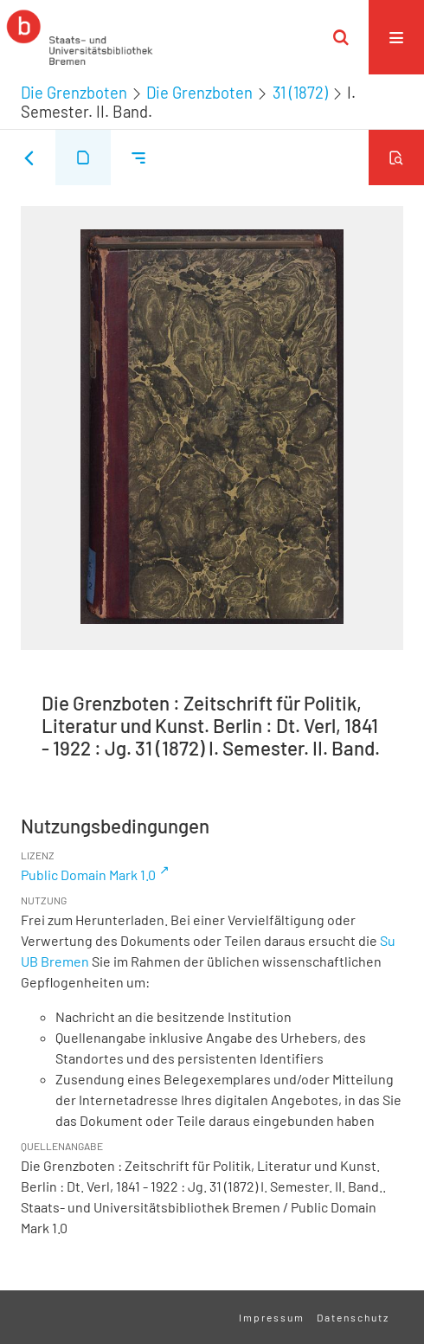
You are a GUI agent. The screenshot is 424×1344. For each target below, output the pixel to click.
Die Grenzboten (74, 92)
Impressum (272, 1317)
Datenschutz (353, 1317)
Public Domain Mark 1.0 (88, 874)
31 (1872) (300, 92)
